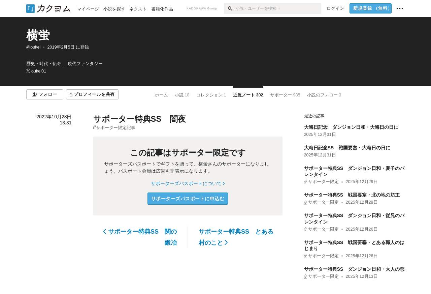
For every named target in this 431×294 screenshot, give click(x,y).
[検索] (230, 8)
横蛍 (38, 35)
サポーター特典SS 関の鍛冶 (140, 237)
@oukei (33, 47)
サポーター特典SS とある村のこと (236, 237)
